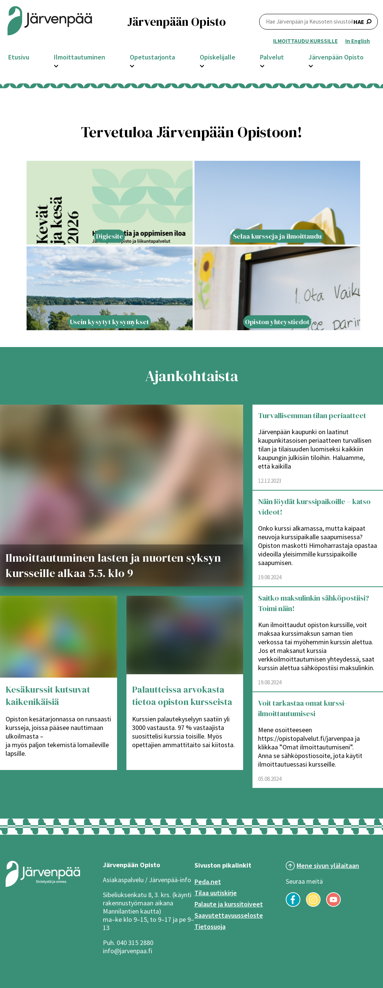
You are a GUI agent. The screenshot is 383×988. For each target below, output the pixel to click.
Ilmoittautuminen (79, 57)
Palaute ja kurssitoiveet (228, 904)
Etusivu (18, 57)
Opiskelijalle (217, 57)
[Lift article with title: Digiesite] (110, 203)
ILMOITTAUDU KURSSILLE (305, 41)
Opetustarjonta (152, 57)
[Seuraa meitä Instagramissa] (313, 904)
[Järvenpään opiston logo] (49, 21)
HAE (318, 21)
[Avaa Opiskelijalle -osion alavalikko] (202, 65)
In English (357, 41)
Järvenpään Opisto (336, 57)
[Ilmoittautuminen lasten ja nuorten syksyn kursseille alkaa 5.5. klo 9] (121, 495)
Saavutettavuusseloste (228, 915)
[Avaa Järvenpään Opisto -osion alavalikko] (311, 65)
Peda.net (207, 881)
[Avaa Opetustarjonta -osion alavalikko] (132, 65)
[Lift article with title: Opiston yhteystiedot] (277, 288)
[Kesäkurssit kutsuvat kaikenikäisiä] (58, 637)
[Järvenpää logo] (43, 885)
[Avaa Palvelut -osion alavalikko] (262, 65)
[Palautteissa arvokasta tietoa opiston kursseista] (184, 637)
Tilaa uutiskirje (215, 893)
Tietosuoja (210, 926)
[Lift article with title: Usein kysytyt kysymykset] (110, 288)
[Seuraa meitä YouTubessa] (333, 904)
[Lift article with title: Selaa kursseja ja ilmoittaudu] (277, 203)
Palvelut (272, 57)
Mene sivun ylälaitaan (328, 865)
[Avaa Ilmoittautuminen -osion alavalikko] (56, 65)
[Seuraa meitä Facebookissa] (293, 904)
